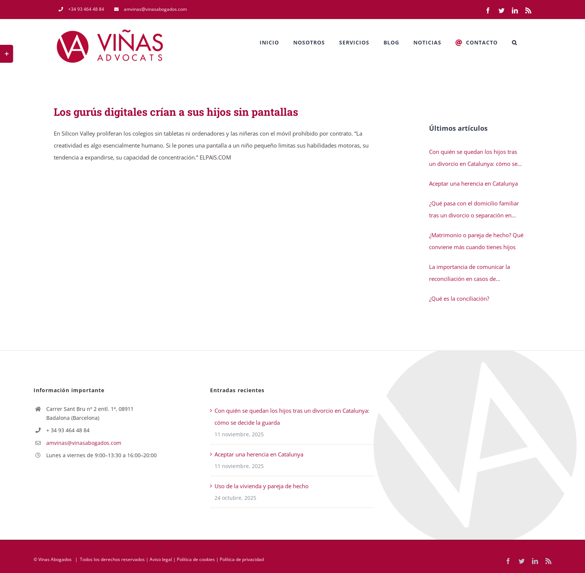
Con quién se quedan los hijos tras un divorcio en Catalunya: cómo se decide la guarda (473, 159)
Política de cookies (196, 559)
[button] (514, 42)
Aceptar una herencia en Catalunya (473, 183)
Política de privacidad (242, 559)
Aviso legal (161, 559)
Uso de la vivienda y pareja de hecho (262, 486)
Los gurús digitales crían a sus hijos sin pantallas (176, 112)
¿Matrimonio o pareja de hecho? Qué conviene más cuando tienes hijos (476, 241)
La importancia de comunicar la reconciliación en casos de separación (469, 274)
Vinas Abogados (55, 559)
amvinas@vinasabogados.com (83, 442)
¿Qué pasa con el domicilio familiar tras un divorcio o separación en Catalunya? (474, 210)
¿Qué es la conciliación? (459, 298)
